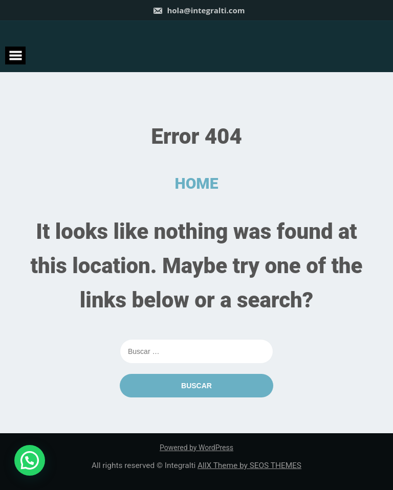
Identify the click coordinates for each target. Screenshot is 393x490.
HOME (197, 183)
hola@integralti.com (198, 10)
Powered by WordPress (196, 447)
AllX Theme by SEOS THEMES (249, 465)
